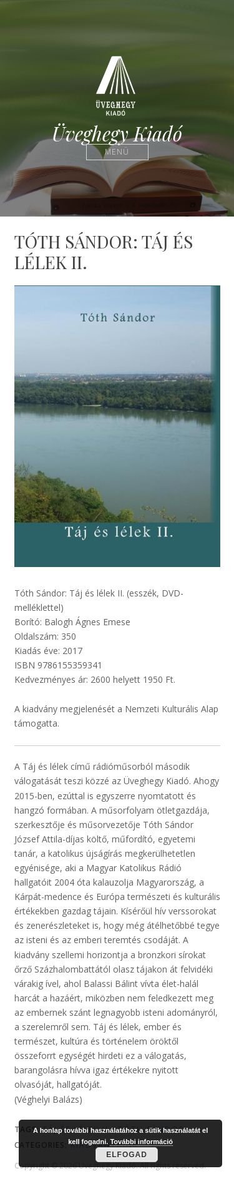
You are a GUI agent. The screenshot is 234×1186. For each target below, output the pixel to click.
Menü (117, 151)
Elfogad (126, 1154)
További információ (141, 1141)
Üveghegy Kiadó (117, 133)
